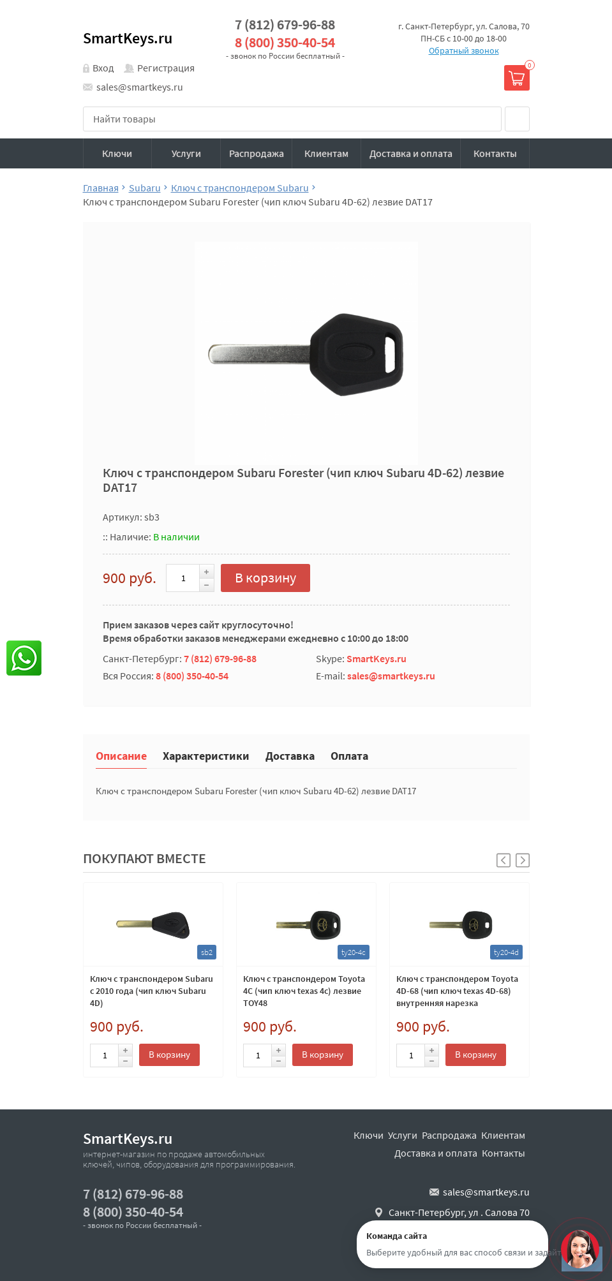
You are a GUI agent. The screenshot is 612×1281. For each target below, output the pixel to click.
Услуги (186, 153)
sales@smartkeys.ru (139, 86)
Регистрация (166, 67)
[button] (523, 860)
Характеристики (206, 755)
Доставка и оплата (410, 153)
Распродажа (256, 153)
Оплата (349, 755)
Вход (103, 67)
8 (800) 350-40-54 (285, 42)
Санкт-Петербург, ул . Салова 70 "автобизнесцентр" (459, 1219)
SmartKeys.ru (127, 38)
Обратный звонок (464, 50)
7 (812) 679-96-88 (285, 24)
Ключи (117, 153)
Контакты (495, 153)
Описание (121, 755)
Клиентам (326, 153)
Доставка (290, 755)
